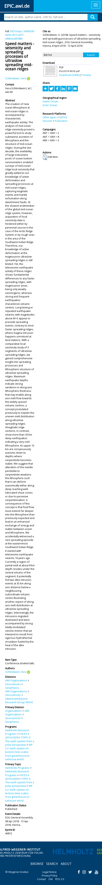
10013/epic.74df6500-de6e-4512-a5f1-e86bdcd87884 (20, 34)
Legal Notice (49, 872)
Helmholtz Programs (17, 768)
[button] (45, 157)
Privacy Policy (49, 875)
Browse (37, 864)
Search (52, 864)
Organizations (13, 711)
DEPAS (63, 117)
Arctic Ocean (50, 105)
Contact (41, 879)
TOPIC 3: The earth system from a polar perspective (19, 741)
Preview (86, 75)
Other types (50, 117)
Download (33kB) (69, 75)
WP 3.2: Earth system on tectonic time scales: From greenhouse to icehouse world (19, 752)
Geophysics (12, 687)
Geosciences (13, 684)
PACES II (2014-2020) (17, 735)
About (66, 864)
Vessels (47, 121)
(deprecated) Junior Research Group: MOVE (19, 700)
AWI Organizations (16, 680)
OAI (51, 879)
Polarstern (61, 121)
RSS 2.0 (59, 879)
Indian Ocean (50, 101)
